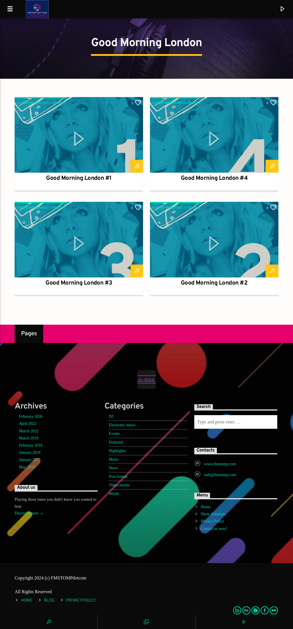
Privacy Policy (212, 521)
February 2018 (30, 445)
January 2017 (29, 460)
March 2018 (28, 438)
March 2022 (28, 431)
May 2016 (27, 467)
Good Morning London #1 (79, 178)
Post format (118, 476)
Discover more (29, 513)
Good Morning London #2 (214, 283)
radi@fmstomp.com (220, 475)
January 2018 (29, 452)
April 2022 (27, 423)
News (113, 468)
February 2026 (30, 416)
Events (114, 433)
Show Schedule (213, 514)
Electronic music (122, 425)
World (114, 494)
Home (205, 507)
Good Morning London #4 (214, 178)
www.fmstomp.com (219, 464)
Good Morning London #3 (78, 283)
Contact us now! (214, 529)
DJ (111, 416)
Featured (116, 442)
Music (114, 459)
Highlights (117, 451)
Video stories (119, 485)
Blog (49, 600)
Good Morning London (41, 102)
